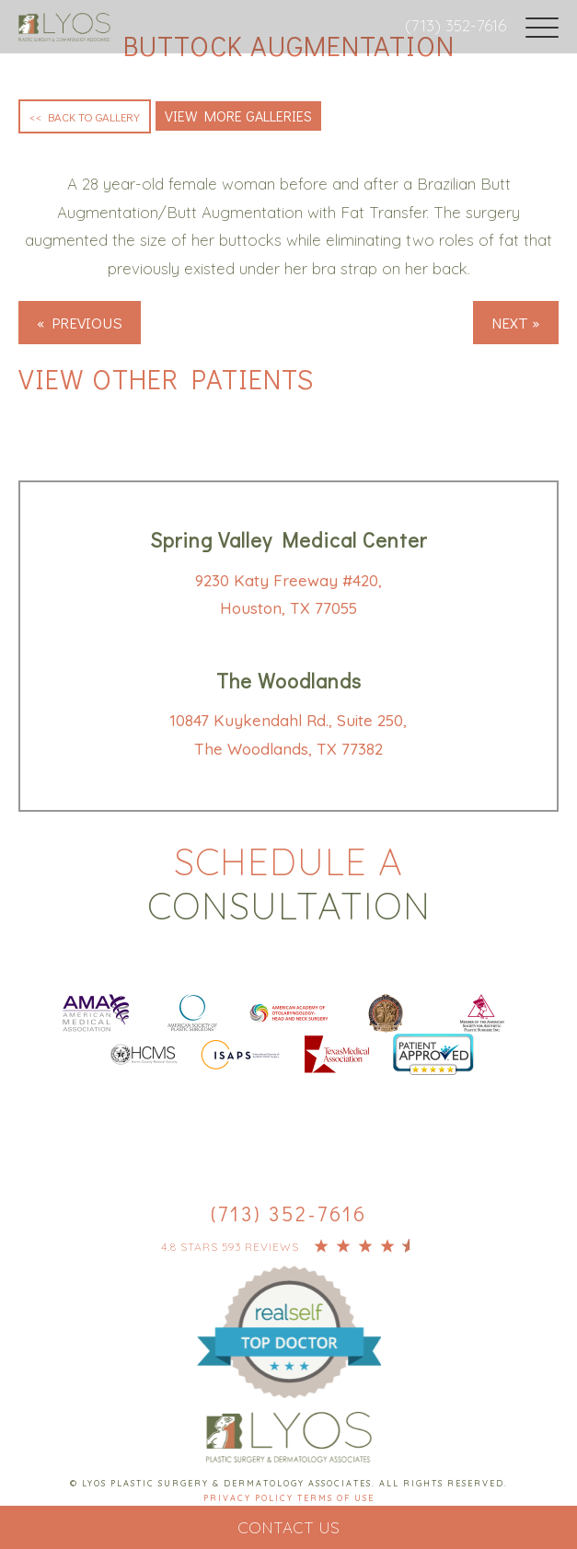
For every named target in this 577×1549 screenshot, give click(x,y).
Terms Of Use (336, 1498)
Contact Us (288, 1527)
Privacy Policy (250, 1498)
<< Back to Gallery (84, 116)
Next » (515, 322)
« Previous (79, 322)
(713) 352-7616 (455, 25)
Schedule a (288, 883)
